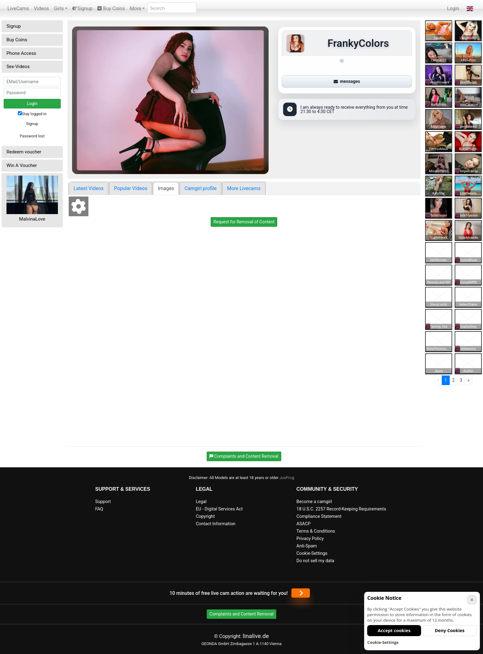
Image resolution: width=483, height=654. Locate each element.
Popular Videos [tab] (130, 188)
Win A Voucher (21, 165)
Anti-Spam (306, 546)
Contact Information (216, 523)
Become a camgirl (314, 501)
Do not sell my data (315, 560)
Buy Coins (111, 8)
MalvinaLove (32, 219)
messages (347, 81)
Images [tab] (166, 188)
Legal (201, 501)
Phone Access (21, 53)
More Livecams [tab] (244, 188)
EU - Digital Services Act (219, 509)
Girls (59, 8)
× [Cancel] (471, 599)
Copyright (205, 516)
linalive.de (256, 636)
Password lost (32, 136)
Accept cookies (394, 630)
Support (103, 501)
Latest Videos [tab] (89, 188)
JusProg (286, 477)
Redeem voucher (23, 152)
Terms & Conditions (315, 531)
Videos (41, 8)
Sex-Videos (18, 66)
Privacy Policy (310, 538)
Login (453, 8)
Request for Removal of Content (243, 221)
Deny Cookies (450, 630)
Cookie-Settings (311, 553)
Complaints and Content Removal (241, 613)
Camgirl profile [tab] (201, 188)
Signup (82, 8)
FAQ (99, 509)
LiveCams (18, 8)
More (135, 8)
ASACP (303, 523)
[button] (470, 8)
